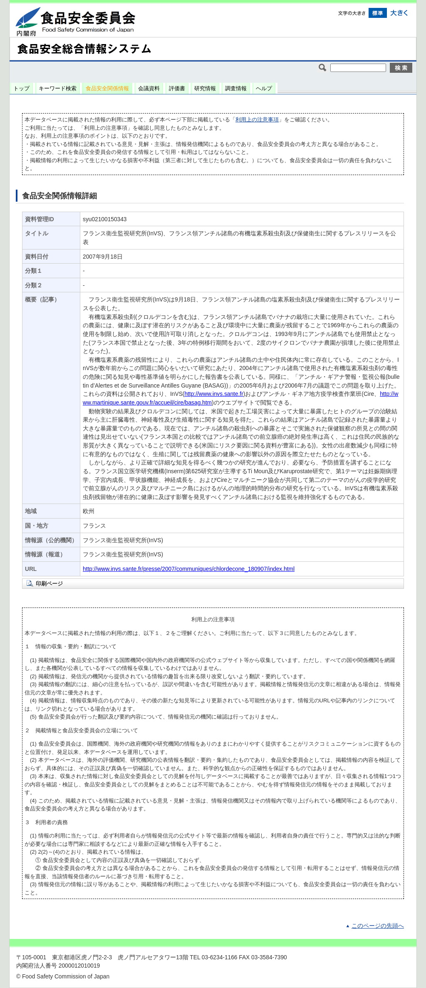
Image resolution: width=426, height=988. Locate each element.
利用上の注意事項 (257, 119)
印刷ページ (49, 583)
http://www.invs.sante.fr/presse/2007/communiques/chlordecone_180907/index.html (189, 569)
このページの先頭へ (378, 926)
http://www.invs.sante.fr (213, 394)
